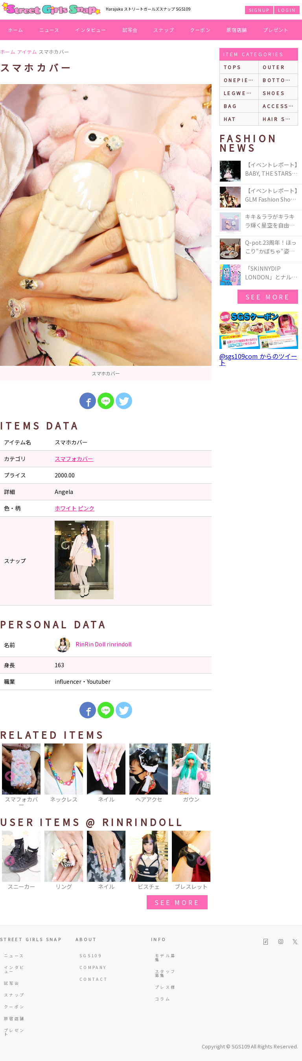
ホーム (16, 29)
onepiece (241, 80)
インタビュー (90, 29)
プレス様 (165, 987)
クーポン (200, 29)
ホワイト (66, 508)
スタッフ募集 (165, 973)
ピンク (86, 508)
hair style (280, 119)
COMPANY (90, 967)
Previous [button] (10, 776)
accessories (280, 106)
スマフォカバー (74, 459)
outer (274, 67)
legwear (239, 93)
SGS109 (90, 955)
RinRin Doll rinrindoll (93, 645)
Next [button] (202, 776)
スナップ (163, 29)
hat (230, 119)
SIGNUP (259, 10)
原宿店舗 (236, 29)
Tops (232, 67)
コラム (163, 999)
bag (231, 106)
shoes (274, 93)
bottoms (279, 80)
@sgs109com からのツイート (258, 359)
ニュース (49, 29)
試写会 (130, 29)
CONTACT (90, 979)
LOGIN (287, 10)
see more (177, 902)
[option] (106, 232)
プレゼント (276, 29)
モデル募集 (165, 957)
